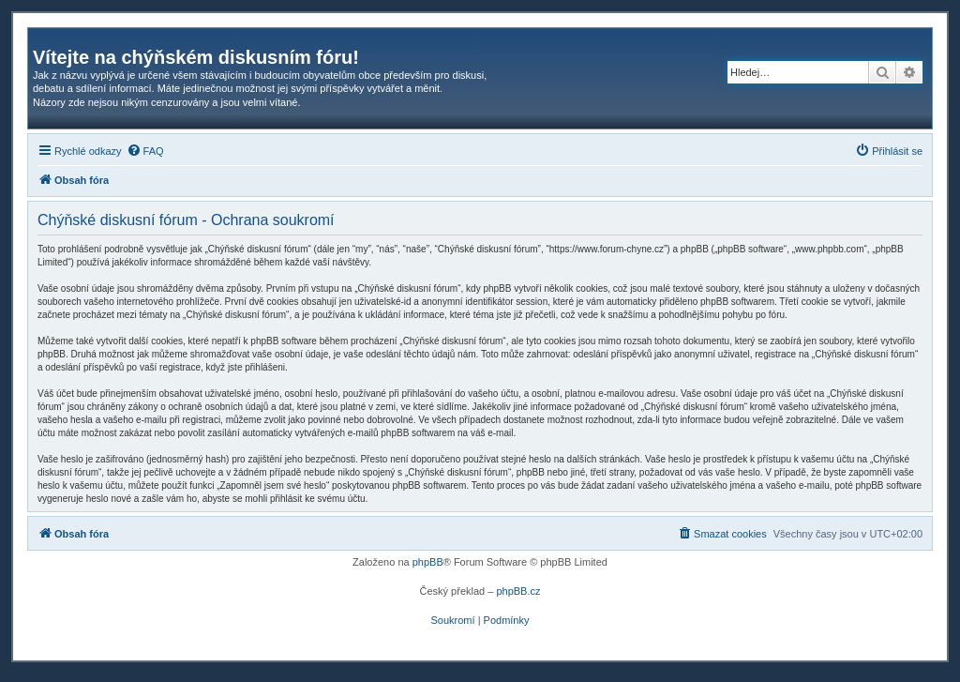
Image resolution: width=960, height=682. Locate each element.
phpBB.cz (518, 591)
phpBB (427, 562)
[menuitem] (145, 151)
